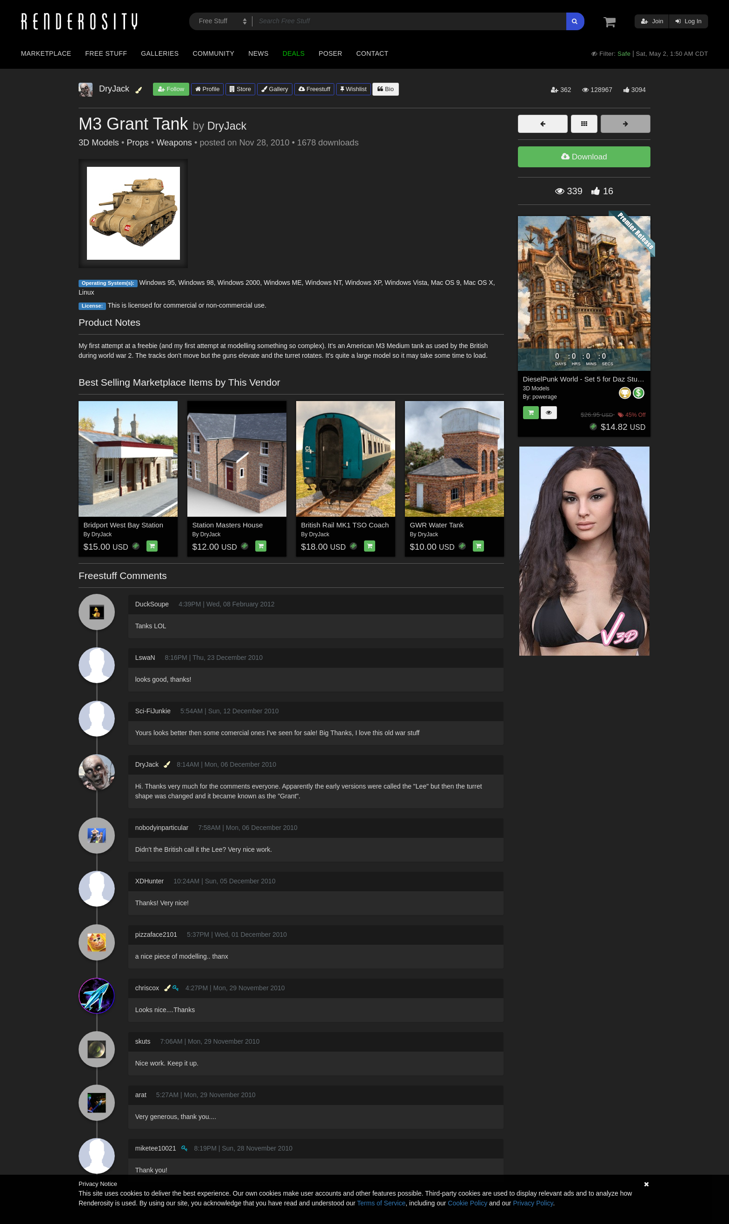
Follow (171, 89)
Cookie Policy (467, 1203)
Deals (294, 53)
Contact (372, 53)
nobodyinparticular (161, 827)
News (258, 53)
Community (214, 53)
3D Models (99, 142)
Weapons (174, 142)
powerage (544, 397)
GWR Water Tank (437, 525)
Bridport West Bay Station (123, 525)
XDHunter (149, 881)
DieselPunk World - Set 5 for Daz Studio (585, 379)
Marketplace (46, 53)
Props (137, 142)
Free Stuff (106, 53)
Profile (207, 89)
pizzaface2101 (156, 934)
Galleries (160, 53)
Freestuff (314, 89)
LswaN (145, 657)
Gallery (274, 89)
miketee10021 (155, 1148)
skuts (143, 1041)
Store (240, 89)
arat (140, 1095)
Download (584, 156)
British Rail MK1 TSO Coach (345, 525)
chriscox (147, 988)
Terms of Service (381, 1203)
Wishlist (353, 89)
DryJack (226, 126)
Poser (330, 53)
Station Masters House (227, 525)
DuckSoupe (152, 604)
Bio (385, 89)
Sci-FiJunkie (153, 711)
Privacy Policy (533, 1203)
